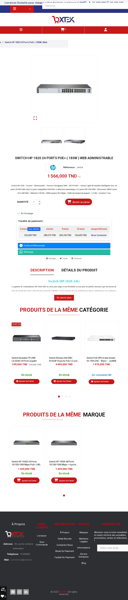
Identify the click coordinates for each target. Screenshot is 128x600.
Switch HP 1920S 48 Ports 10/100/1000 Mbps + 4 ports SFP (62, 463)
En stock (26, 375)
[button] (59, 396)
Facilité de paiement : (32, 221)
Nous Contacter (99, 235)
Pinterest (78, 258)
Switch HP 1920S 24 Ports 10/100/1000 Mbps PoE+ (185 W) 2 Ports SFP (26, 463)
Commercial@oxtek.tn (21, 559)
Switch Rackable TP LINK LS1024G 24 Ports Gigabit (24, 359)
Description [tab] (42, 270)
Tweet (65, 258)
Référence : (69, 167)
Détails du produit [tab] (79, 270)
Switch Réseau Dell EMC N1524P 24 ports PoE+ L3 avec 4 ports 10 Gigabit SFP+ (64, 359)
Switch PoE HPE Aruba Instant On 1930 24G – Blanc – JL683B (101, 359)
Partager (52, 258)
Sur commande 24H (101, 375)
